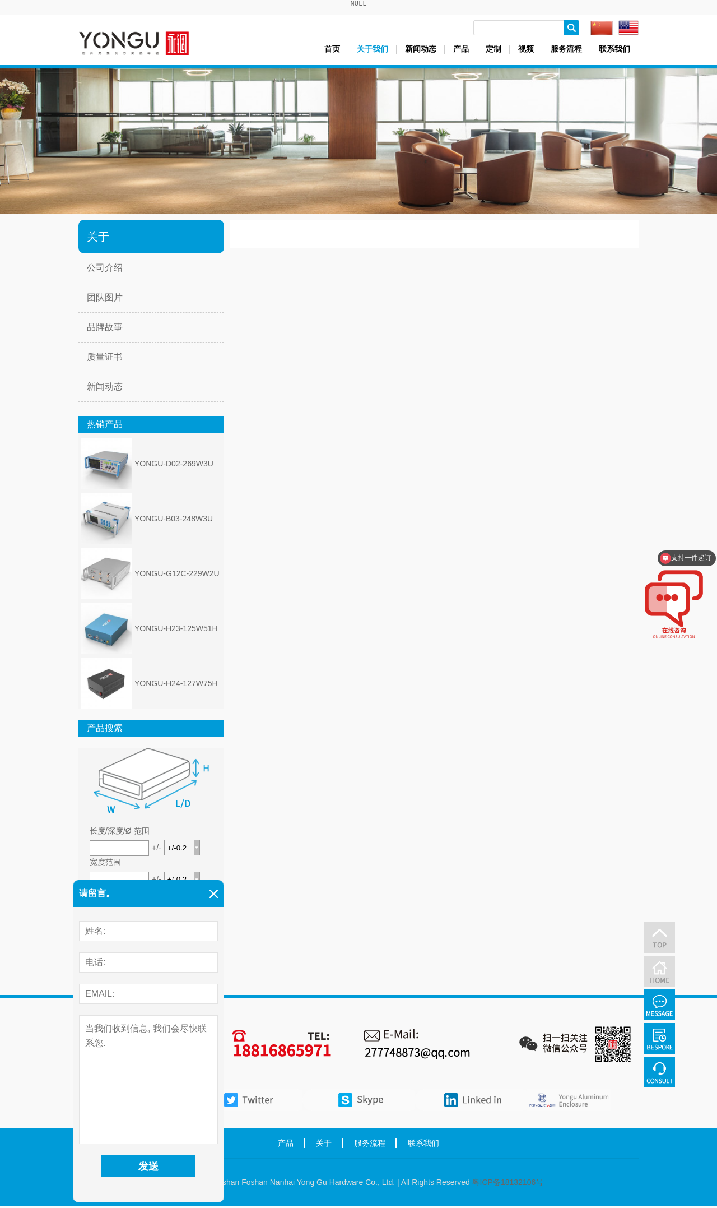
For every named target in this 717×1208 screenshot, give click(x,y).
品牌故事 (105, 329)
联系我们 (614, 50)
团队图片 (105, 299)
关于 (324, 1144)
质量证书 (105, 358)
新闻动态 (420, 50)
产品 (461, 50)
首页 (332, 50)
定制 (493, 50)
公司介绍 (105, 269)
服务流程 (566, 50)
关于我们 (372, 50)
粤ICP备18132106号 (508, 1183)
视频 (526, 50)
